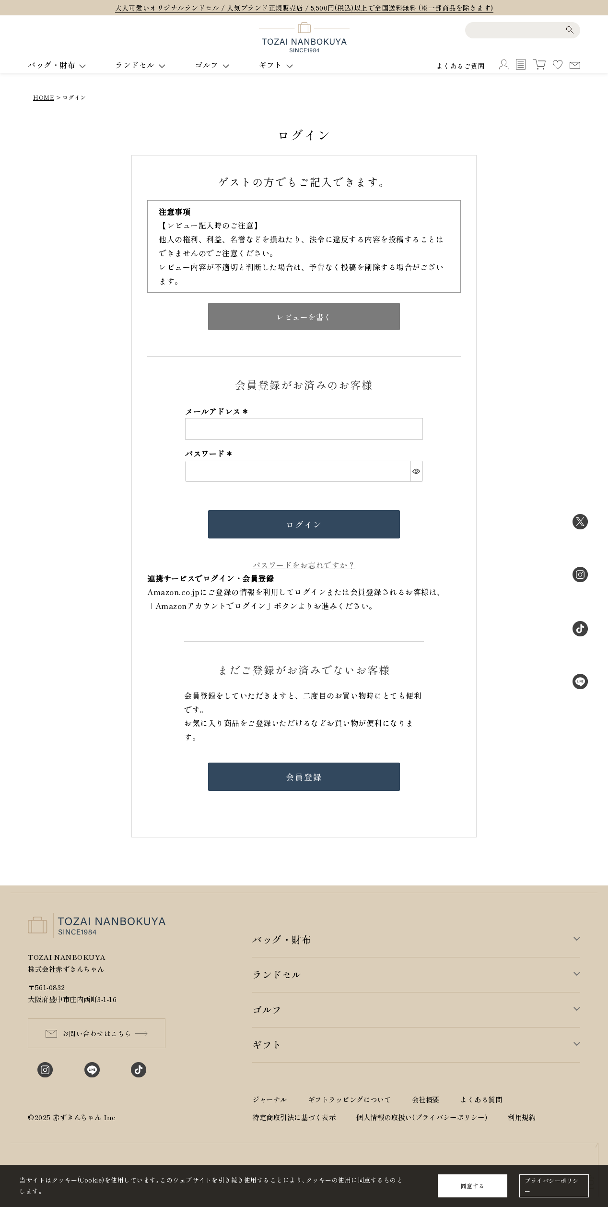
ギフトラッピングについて (349, 1099)
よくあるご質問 (460, 66)
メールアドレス (217, 411)
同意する (473, 1186)
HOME (43, 97)
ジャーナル (269, 1099)
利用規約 (522, 1117)
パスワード (209, 453)
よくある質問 (481, 1099)
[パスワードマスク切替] (416, 471)
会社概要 (426, 1099)
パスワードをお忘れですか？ (304, 565)
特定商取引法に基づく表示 (294, 1117)
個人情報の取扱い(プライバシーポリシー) (421, 1117)
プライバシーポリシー (552, 1185)
